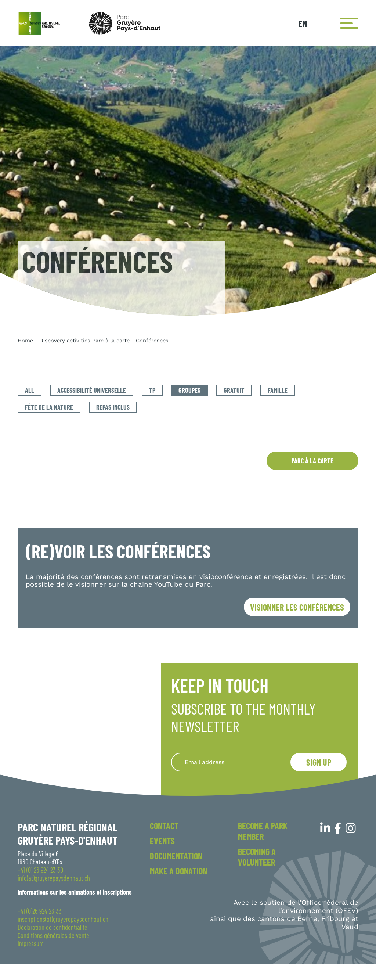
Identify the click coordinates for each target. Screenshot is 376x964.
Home (25, 340)
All (29, 390)
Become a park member (263, 831)
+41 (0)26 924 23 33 (40, 911)
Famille (278, 390)
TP (152, 390)
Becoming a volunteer (257, 856)
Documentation (176, 855)
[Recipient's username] (239, 762)
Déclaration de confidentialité (52, 927)
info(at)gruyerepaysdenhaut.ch (54, 878)
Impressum (31, 943)
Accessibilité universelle (91, 390)
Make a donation (178, 871)
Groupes (189, 390)
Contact (164, 825)
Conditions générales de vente (53, 935)
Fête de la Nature (49, 407)
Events (162, 840)
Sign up (318, 762)
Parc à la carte (312, 461)
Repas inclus (113, 407)
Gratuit (234, 390)
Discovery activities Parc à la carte (84, 340)
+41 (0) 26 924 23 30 (40, 870)
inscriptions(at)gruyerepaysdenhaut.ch (63, 919)
